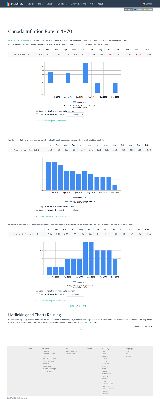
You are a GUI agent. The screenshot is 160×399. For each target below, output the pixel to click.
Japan (104, 371)
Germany (105, 364)
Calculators (62, 4)
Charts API (88, 322)
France (104, 361)
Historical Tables (48, 354)
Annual (46, 364)
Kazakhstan (106, 374)
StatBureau (15, 4)
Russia (104, 379)
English (128, 10)
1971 (84, 306)
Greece (105, 366)
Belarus (105, 351)
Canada (148, 4)
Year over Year (48, 361)
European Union (108, 384)
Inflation (30, 4)
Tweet (81, 329)
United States (107, 389)
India (104, 369)
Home (29, 349)
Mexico (105, 376)
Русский (138, 10)
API (92, 4)
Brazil (104, 354)
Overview (46, 351)
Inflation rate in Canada (18, 40)
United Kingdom (108, 386)
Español (148, 10)
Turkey (105, 391)
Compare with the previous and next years (57, 111)
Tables (40, 4)
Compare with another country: (52, 114)
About (100, 4)
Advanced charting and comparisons (51, 120)
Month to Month (49, 359)
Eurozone (106, 359)
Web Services (71, 351)
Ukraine (105, 394)
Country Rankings (78, 4)
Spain (104, 381)
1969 (72, 306)
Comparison (46, 371)
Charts (50, 4)
